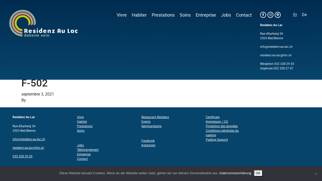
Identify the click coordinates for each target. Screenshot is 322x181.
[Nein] (315, 173)
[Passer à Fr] (295, 14)
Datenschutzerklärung (235, 173)
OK (258, 173)
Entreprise (206, 15)
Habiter (139, 15)
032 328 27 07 (283, 68)
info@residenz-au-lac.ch (276, 47)
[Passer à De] (304, 14)
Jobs (226, 15)
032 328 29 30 (284, 64)
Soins (185, 15)
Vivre (122, 15)
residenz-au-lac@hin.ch (276, 55)
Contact (244, 15)
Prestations (163, 15)
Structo (33, 100)
